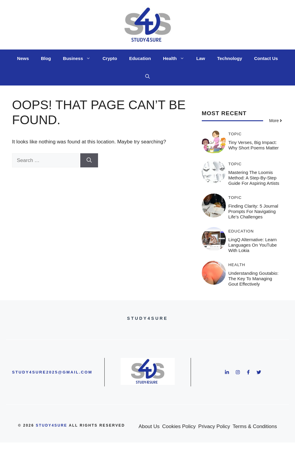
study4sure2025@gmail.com (52, 372)
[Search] (89, 160)
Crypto (110, 58)
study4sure (51, 425)
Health (176, 59)
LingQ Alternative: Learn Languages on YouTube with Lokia (252, 245)
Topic (235, 134)
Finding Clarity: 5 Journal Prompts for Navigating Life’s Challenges (253, 211)
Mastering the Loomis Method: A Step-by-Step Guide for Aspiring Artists (253, 178)
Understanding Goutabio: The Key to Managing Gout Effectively (253, 278)
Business (80, 59)
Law (200, 58)
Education (140, 58)
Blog (46, 58)
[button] (147, 77)
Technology (229, 58)
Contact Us (266, 58)
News (23, 58)
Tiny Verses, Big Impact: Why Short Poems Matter (253, 145)
